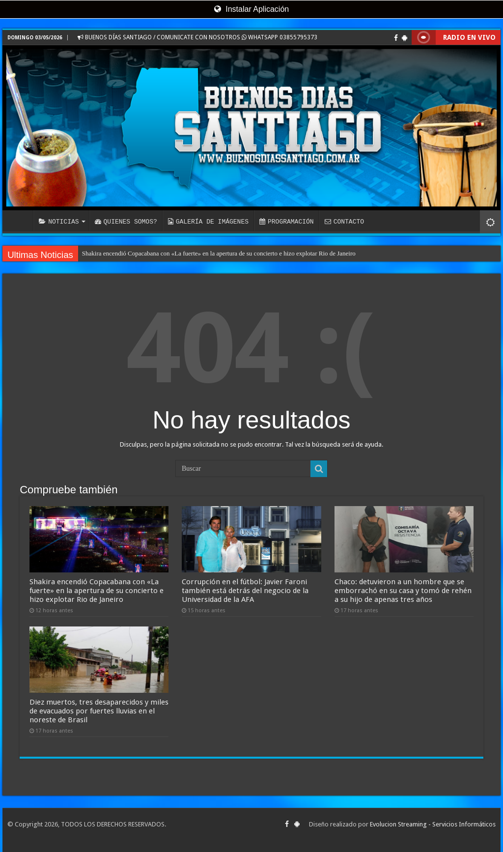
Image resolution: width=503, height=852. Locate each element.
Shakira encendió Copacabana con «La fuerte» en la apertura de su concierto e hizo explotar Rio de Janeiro (219, 253)
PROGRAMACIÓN (286, 221)
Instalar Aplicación (251, 9)
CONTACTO (344, 221)
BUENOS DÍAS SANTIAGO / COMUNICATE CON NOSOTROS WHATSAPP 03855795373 (197, 37)
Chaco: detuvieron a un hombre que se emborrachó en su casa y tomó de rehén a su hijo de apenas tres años (403, 590)
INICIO (20, 220)
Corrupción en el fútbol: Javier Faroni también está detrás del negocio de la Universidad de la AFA (245, 590)
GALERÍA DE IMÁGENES (208, 221)
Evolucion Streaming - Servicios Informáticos (433, 824)
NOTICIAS (59, 221)
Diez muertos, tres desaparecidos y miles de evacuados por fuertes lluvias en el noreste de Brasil (98, 711)
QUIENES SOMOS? (126, 221)
